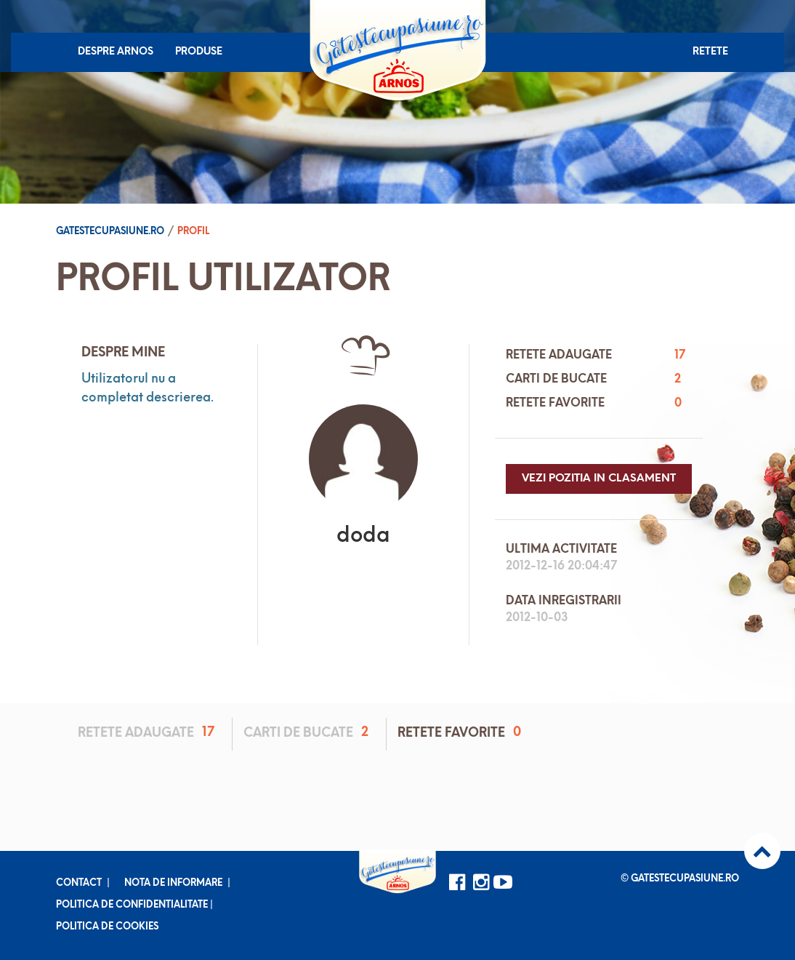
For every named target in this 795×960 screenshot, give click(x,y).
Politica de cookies (107, 927)
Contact (79, 883)
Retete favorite (462, 733)
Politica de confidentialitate (132, 905)
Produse (198, 52)
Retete (710, 52)
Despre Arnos (115, 52)
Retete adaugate (148, 733)
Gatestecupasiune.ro (110, 231)
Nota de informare (173, 883)
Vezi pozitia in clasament (599, 478)
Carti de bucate (308, 733)
